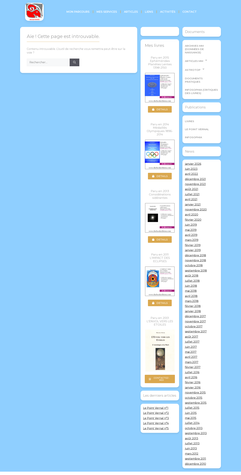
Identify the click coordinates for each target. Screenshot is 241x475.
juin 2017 (191, 340)
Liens (149, 11)
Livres (189, 114)
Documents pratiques (201, 74)
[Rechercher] (74, 62)
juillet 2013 (192, 436)
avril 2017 (191, 350)
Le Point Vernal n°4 (156, 423)
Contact (189, 11)
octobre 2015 (193, 391)
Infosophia (193, 130)
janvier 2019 (193, 243)
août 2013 (191, 431)
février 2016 (192, 375)
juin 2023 (191, 162)
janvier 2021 (193, 197)
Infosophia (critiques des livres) (201, 84)
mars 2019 (191, 233)
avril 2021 (191, 192)
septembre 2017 (196, 324)
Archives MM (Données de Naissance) (201, 47)
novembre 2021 (195, 177)
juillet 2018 (192, 274)
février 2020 (193, 212)
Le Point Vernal (196, 122)
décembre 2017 (195, 309)
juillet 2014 (192, 416)
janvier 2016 (192, 380)
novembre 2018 (195, 253)
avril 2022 (191, 167)
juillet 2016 (192, 365)
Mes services (107, 11)
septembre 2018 (196, 263)
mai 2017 (190, 345)
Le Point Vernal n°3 (156, 418)
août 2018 (191, 269)
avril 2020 (191, 207)
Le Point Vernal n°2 (156, 413)
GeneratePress (143, 469)
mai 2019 (190, 223)
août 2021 (191, 182)
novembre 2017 (195, 314)
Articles (131, 11)
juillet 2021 (192, 187)
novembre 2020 (196, 202)
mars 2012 (191, 446)
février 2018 (193, 299)
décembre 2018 (195, 248)
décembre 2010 (195, 457)
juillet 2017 (192, 335)
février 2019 (192, 238)
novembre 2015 (195, 385)
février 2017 (192, 360)
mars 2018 (191, 294)
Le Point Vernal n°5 (156, 428)
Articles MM (196, 57)
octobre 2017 (194, 319)
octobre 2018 (194, 258)
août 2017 (191, 329)
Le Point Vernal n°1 (155, 408)
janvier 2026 (193, 157)
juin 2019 (191, 218)
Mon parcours (78, 11)
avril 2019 (191, 228)
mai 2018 (191, 284)
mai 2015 (190, 411)
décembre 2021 (195, 172)
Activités (167, 11)
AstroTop (194, 66)
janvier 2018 (193, 304)
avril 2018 (191, 289)
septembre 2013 (196, 426)
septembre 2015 (196, 396)
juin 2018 (191, 279)
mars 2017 (191, 355)
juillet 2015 (192, 401)
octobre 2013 (194, 421)
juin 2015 (191, 406)
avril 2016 (191, 370)
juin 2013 (191, 441)
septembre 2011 (195, 452)
